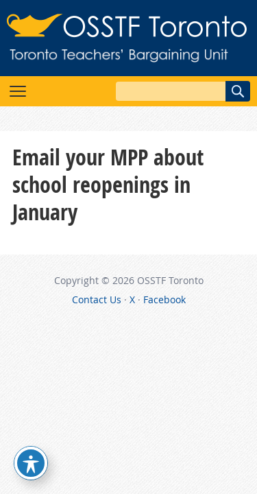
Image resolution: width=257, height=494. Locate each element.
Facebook (164, 299)
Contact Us (96, 299)
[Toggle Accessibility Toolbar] (30, 463)
